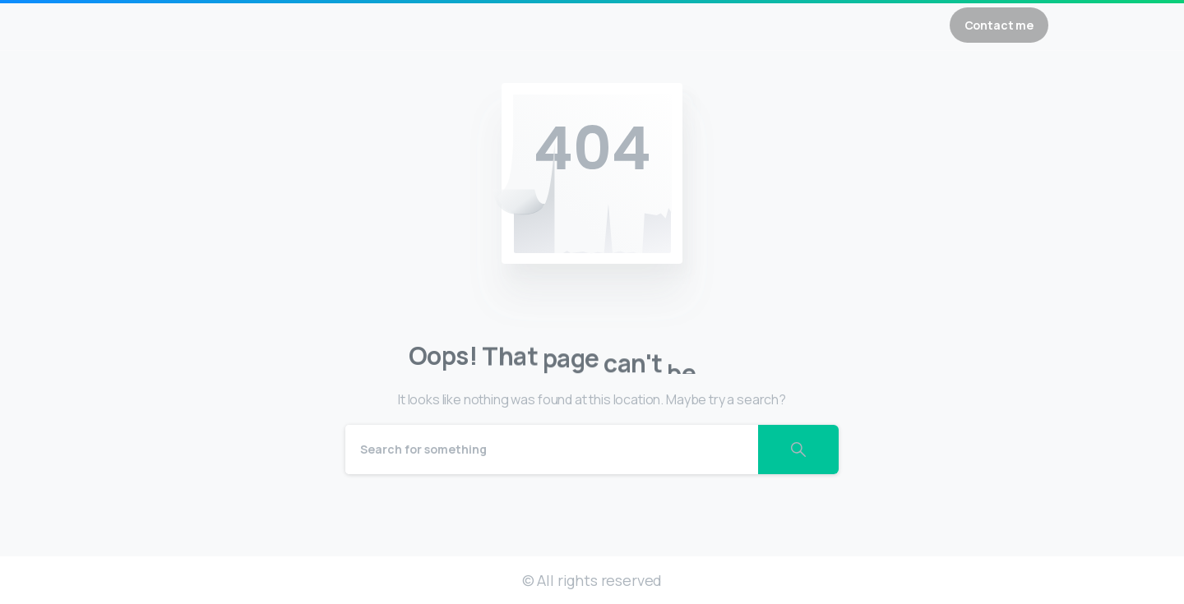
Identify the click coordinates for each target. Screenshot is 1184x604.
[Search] (551, 449)
